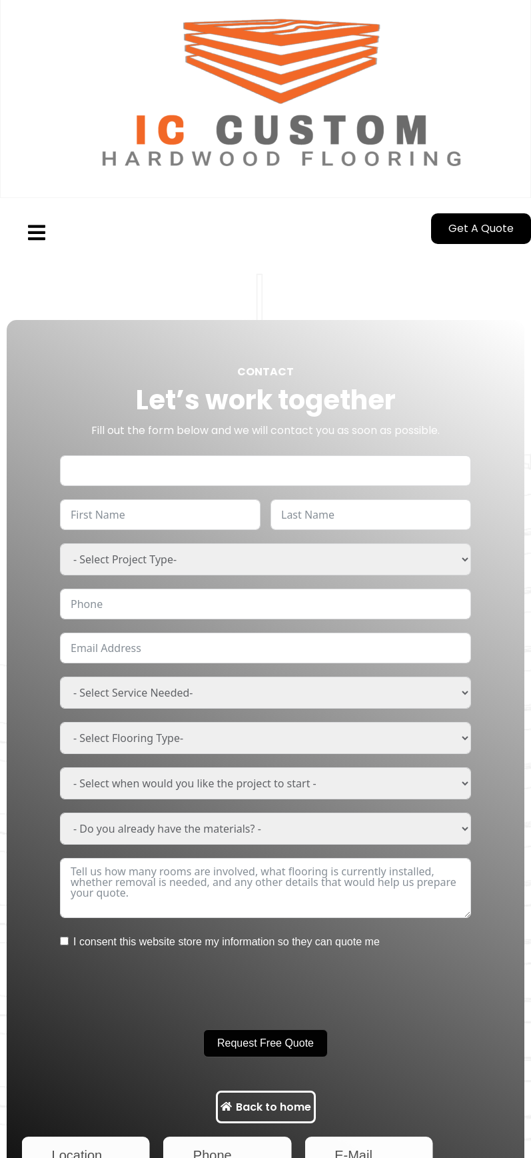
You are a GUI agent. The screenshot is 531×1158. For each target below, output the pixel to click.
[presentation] (161, 990)
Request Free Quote (265, 1043)
